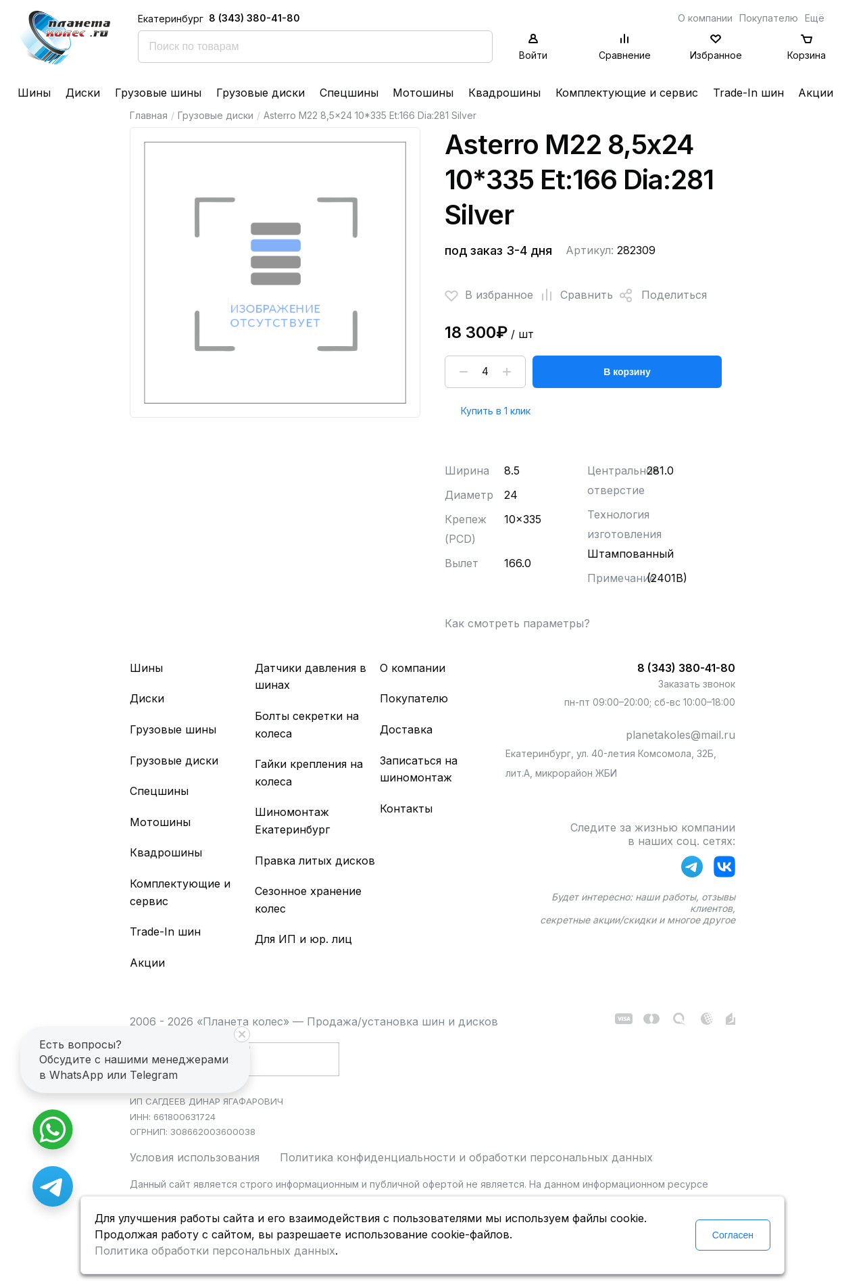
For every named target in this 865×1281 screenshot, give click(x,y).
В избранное (489, 295)
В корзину (627, 371)
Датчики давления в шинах (310, 676)
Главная (149, 115)
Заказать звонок (696, 684)
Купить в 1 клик (495, 410)
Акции (815, 92)
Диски (83, 92)
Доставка (406, 729)
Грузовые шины (158, 92)
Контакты (406, 808)
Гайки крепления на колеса (309, 772)
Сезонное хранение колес (308, 899)
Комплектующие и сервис (626, 92)
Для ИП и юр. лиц (303, 939)
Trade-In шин (748, 92)
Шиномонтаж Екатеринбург (292, 820)
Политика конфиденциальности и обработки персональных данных (466, 1157)
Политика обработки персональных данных (215, 1250)
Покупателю (768, 18)
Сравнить (573, 295)
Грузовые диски (260, 92)
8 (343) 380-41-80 (254, 18)
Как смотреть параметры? (517, 623)
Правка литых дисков (315, 860)
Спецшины (349, 92)
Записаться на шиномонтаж (419, 769)
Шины (34, 92)
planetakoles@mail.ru (680, 735)
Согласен (732, 1235)
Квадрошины (504, 92)
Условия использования (195, 1157)
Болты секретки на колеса (307, 724)
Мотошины (423, 92)
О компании (705, 18)
